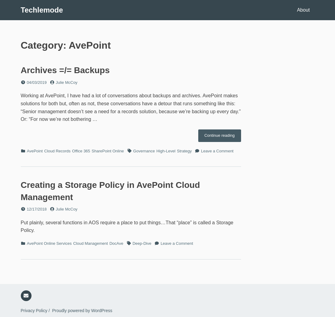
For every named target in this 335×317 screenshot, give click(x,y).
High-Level (165, 151)
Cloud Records (57, 151)
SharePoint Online (108, 151)
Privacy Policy (34, 310)
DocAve (116, 243)
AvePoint (35, 151)
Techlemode (42, 10)
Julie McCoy (66, 82)
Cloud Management (90, 243)
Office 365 (81, 151)
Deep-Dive (141, 243)
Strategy (184, 151)
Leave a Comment (217, 151)
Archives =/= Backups (65, 70)
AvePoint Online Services (49, 243)
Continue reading (222, 137)
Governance (144, 151)
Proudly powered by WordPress (82, 310)
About (303, 10)
